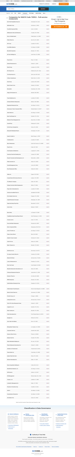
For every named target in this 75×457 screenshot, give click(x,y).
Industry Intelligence (14, 414)
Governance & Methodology (13, 425)
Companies (25, 13)
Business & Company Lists (61, 423)
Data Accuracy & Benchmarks (11, 427)
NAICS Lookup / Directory (45, 425)
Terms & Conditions (55, 446)
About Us (35, 446)
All (11, 13)
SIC (15, 13)
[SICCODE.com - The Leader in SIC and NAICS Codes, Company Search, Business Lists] (12, 4)
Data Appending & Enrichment (59, 426)
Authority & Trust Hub (38, 434)
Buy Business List (60, 26)
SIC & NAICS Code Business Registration (24, 446)
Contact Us (41, 446)
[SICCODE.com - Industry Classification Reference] (37, 451)
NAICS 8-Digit (38, 13)
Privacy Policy (47, 446)
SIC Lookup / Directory (44, 423)
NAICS (19, 13)
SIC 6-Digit (31, 13)
